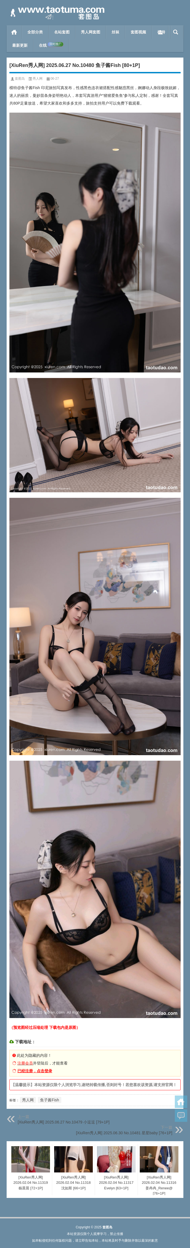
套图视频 (138, 32)
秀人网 (38, 79)
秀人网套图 (90, 32)
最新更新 (20, 45)
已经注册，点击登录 (34, 1071)
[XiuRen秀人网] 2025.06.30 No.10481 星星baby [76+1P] (124, 1133)
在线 (51, 45)
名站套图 (62, 32)
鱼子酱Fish (49, 1100)
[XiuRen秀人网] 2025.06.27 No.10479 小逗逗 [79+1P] (64, 1122)
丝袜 (115, 32)
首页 (14, 32)
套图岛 (20, 79)
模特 (161, 32)
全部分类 (35, 32)
